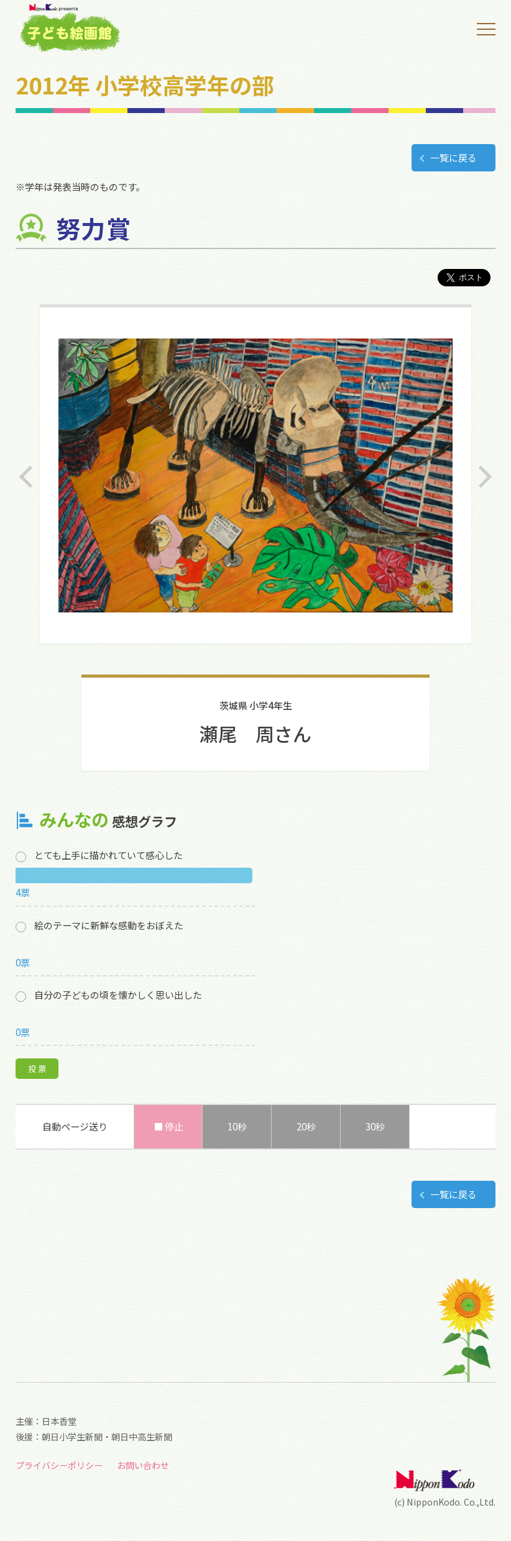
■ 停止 (168, 1126)
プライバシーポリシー (59, 1465)
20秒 (306, 1126)
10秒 (237, 1126)
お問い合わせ (143, 1465)
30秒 (375, 1126)
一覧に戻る (453, 157)
